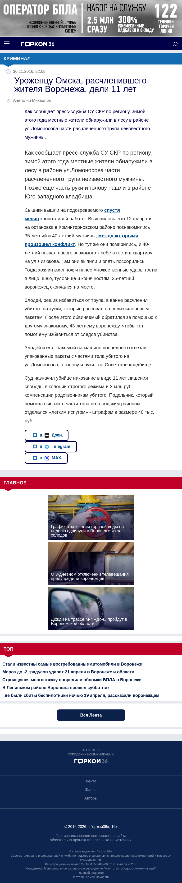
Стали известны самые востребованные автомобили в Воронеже (72, 664)
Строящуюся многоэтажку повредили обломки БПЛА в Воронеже (71, 680)
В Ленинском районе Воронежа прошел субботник (55, 687)
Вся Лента (91, 715)
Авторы (90, 798)
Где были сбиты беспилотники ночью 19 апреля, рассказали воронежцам (80, 695)
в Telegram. (52, 446)
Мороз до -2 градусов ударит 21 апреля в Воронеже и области (68, 672)
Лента (91, 781)
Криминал (17, 58)
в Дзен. (47, 435)
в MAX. (47, 457)
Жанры (91, 790)
